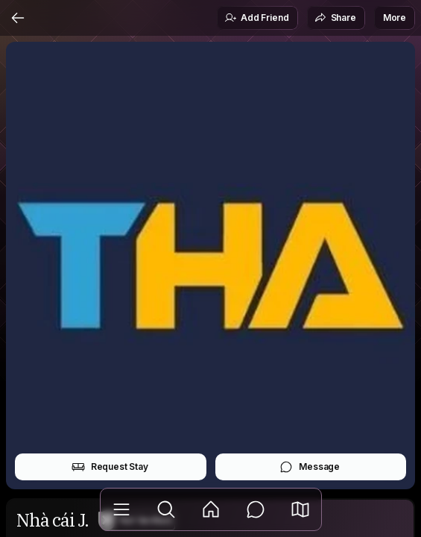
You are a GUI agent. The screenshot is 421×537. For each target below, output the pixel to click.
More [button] (394, 17)
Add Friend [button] (256, 18)
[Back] (18, 18)
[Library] (121, 509)
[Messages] (255, 509)
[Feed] (210, 509)
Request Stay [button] (110, 467)
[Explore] (166, 509)
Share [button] (335, 18)
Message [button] (309, 467)
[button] (300, 509)
